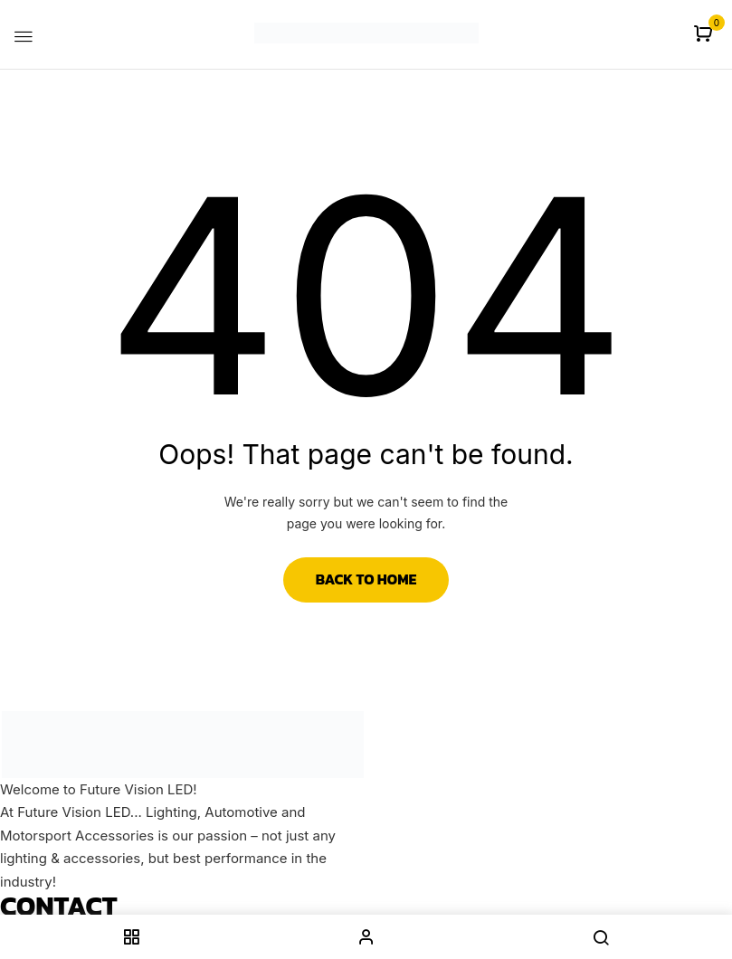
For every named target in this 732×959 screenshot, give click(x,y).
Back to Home (366, 579)
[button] (705, 34)
